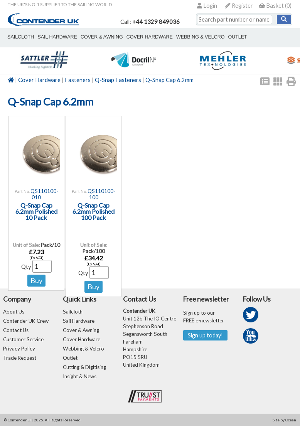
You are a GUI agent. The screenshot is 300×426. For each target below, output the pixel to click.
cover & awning (101, 37)
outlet (237, 37)
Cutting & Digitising (84, 367)
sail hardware (57, 37)
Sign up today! (205, 335)
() (275, 5)
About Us (13, 312)
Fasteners (78, 80)
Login (207, 5)
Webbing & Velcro (83, 348)
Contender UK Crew (26, 321)
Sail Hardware (78, 321)
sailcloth (20, 37)
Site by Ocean (284, 420)
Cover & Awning (81, 330)
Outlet (70, 358)
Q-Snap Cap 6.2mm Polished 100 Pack (93, 211)
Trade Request (19, 358)
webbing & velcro (200, 37)
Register (239, 5)
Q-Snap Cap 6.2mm (169, 80)
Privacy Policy (19, 348)
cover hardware (149, 37)
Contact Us (16, 330)
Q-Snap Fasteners (118, 80)
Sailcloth (73, 312)
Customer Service (23, 339)
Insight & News (79, 376)
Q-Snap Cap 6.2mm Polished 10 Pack (36, 211)
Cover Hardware (39, 80)
